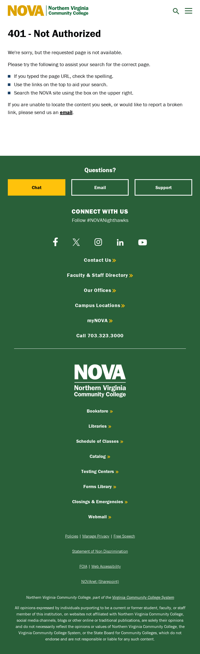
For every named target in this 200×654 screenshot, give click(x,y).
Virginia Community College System (143, 597)
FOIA (83, 566)
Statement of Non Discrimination (100, 551)
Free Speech (124, 536)
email (66, 112)
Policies (71, 536)
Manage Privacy (95, 536)
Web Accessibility (106, 566)
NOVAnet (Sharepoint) (100, 581)
